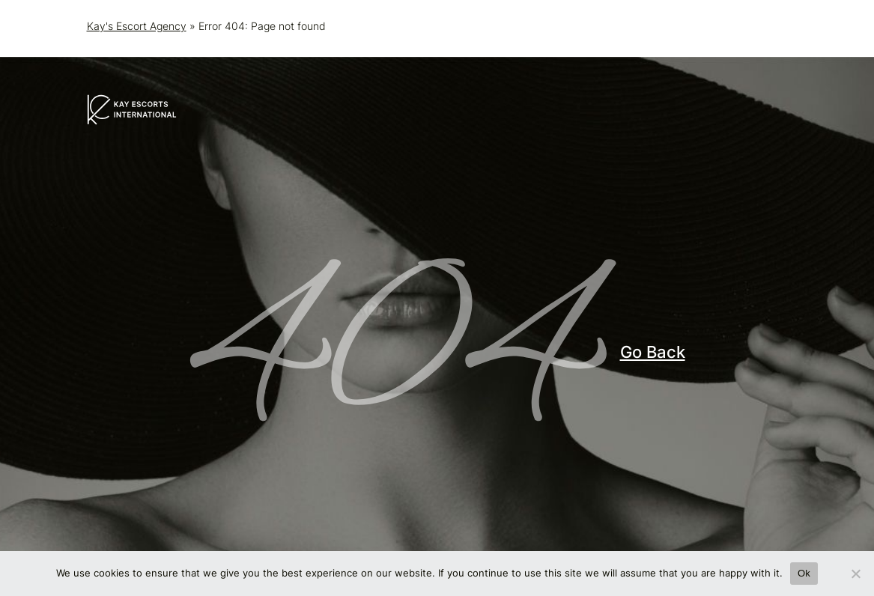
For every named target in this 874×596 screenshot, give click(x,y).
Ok (804, 573)
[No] (855, 573)
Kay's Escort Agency (136, 25)
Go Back (652, 352)
